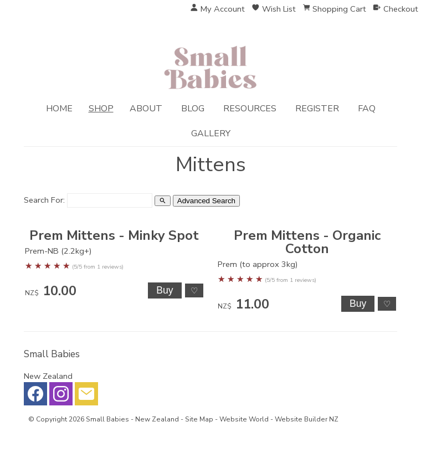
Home (59, 108)
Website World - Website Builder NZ (278, 419)
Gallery (210, 133)
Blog (192, 108)
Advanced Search (206, 201)
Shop (101, 108)
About (146, 108)
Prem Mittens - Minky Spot (114, 235)
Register (317, 108)
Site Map (199, 419)
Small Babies (107, 419)
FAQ (367, 108)
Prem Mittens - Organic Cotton (307, 242)
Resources (249, 108)
